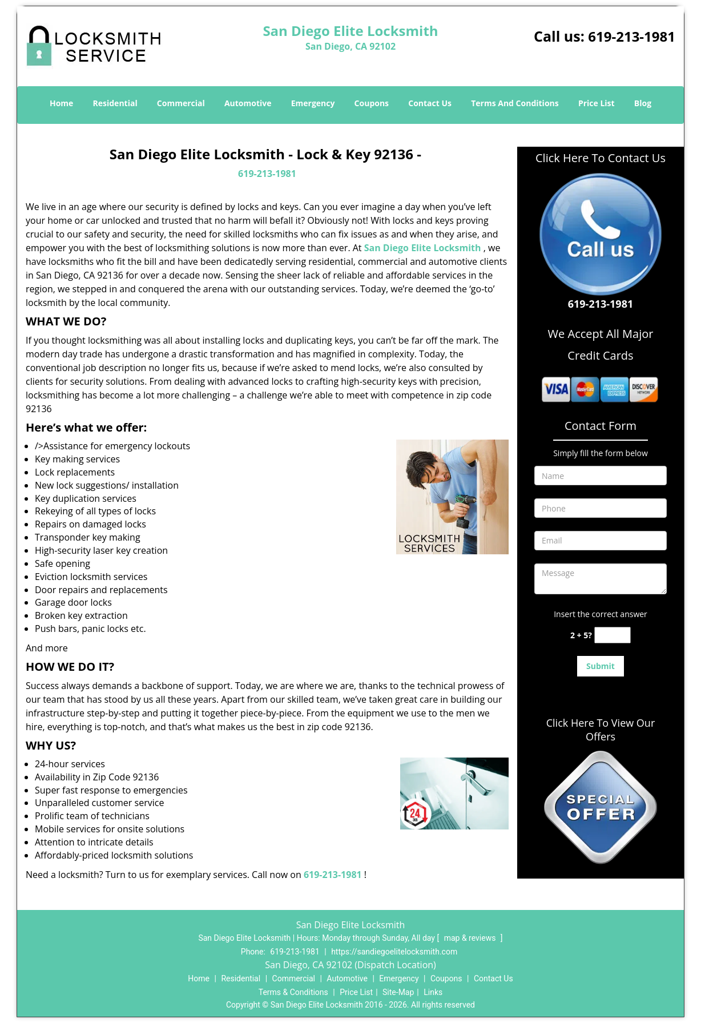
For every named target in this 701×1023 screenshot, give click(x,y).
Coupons (371, 103)
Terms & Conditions (293, 992)
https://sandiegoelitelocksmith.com (394, 951)
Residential (115, 103)
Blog (642, 103)
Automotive (248, 103)
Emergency (313, 103)
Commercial (181, 103)
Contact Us (430, 103)
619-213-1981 (631, 36)
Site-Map (398, 992)
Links (433, 992)
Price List (596, 103)
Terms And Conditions (515, 103)
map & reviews (471, 938)
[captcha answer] (612, 635)
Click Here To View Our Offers (600, 729)
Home (61, 103)
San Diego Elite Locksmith (422, 247)
